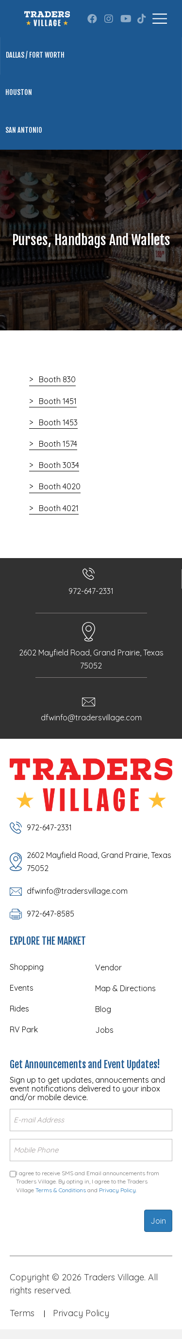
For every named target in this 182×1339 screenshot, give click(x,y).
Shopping (27, 967)
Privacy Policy (117, 1190)
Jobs (104, 1030)
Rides (19, 1008)
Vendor (108, 967)
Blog (103, 1009)
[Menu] (160, 19)
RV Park (24, 1029)
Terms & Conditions (60, 1190)
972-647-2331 (91, 591)
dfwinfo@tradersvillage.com (91, 717)
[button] (92, 19)
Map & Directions (125, 988)
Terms (22, 1313)
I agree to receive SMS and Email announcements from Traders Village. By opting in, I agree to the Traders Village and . (87, 1181)
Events (21, 988)
